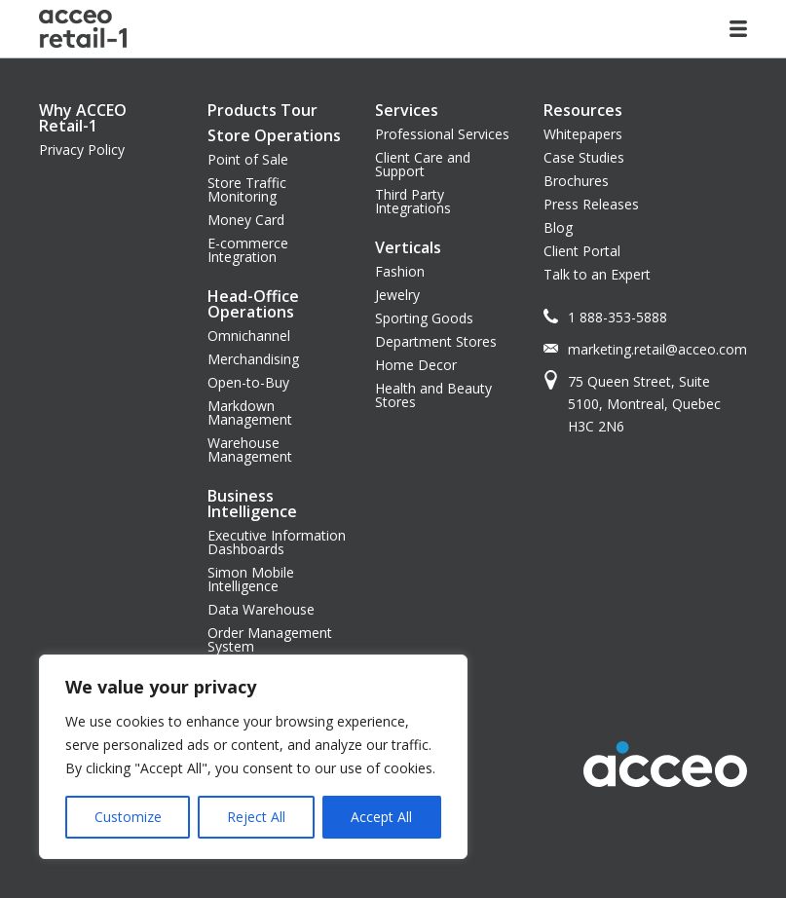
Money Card (245, 219)
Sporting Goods (424, 318)
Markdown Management (249, 412)
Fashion (400, 271)
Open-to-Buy (248, 382)
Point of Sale (247, 159)
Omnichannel (248, 335)
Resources (582, 110)
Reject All (256, 816)
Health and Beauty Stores (433, 395)
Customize (128, 816)
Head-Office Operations (253, 303)
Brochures (576, 180)
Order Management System (269, 639)
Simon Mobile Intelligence (250, 579)
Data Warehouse (261, 609)
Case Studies (583, 157)
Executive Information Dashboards (276, 542)
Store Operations (274, 135)
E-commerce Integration (247, 250)
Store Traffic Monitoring (246, 189)
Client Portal (581, 251)
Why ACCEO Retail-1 (83, 117)
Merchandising (253, 359)
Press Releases (591, 204)
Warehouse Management (249, 449)
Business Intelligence (252, 503)
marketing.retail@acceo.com (657, 349)
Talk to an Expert (597, 274)
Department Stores (436, 341)
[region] (253, 757)
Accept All (381, 816)
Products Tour (262, 110)
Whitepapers (582, 134)
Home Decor (416, 364)
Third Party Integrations (413, 201)
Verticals (408, 247)
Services (406, 110)
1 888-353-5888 (617, 317)
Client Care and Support (422, 164)
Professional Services (442, 134)
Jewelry (397, 294)
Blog (558, 227)
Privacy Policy (82, 149)
